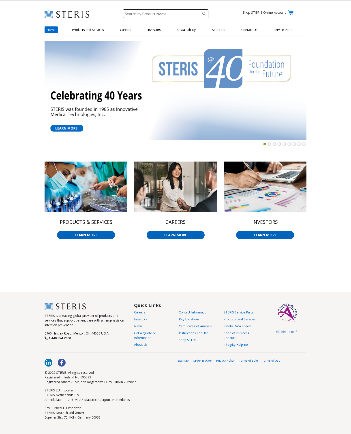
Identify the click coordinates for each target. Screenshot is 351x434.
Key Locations (189, 319)
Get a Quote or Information (145, 335)
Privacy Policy (225, 360)
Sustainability (186, 30)
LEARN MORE (86, 235)
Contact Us (249, 30)
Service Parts (283, 30)
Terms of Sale (248, 360)
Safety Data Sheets (238, 326)
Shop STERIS (188, 340)
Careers (125, 30)
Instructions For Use (193, 333)
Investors (154, 30)
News (138, 326)
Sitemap (183, 360)
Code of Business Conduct (236, 335)
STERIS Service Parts (239, 312)
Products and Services (88, 30)
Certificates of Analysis (195, 326)
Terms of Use (271, 360)
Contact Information (193, 312)
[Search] (165, 13)
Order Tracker (202, 360)
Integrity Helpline (236, 344)
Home (51, 30)
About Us (218, 30)
